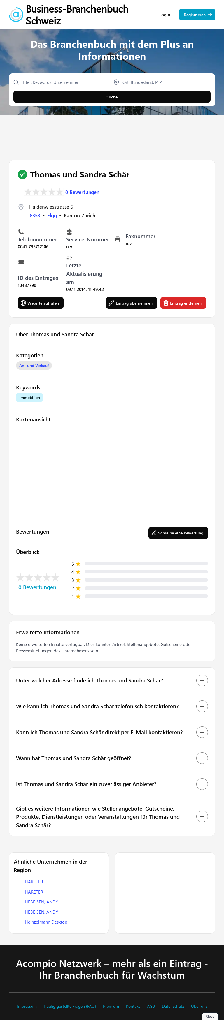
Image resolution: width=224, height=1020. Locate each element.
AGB (151, 1006)
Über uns (199, 1006)
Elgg (52, 215)
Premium (111, 1006)
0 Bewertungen (82, 191)
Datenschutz (173, 1006)
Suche (112, 97)
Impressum (27, 1006)
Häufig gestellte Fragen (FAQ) (70, 1006)
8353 (35, 215)
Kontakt (133, 1006)
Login (164, 15)
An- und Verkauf (34, 365)
